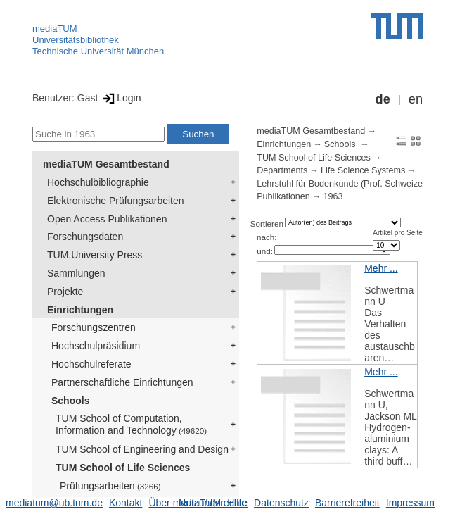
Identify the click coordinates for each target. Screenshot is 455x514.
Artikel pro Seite (398, 233)
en (416, 99)
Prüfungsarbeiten (110, 485)
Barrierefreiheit (347, 502)
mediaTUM (54, 28)
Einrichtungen (80, 309)
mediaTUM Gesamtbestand (106, 164)
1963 (332, 196)
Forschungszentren (93, 327)
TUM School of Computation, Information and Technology (131, 424)
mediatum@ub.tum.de (54, 502)
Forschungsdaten (85, 236)
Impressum (410, 502)
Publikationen (283, 196)
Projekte (65, 291)
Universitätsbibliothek (75, 40)
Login (121, 98)
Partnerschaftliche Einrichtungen (122, 382)
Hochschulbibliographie (98, 182)
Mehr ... (380, 268)
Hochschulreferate (91, 364)
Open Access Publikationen (107, 219)
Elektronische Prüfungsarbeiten (115, 200)
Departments (282, 170)
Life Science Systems (363, 170)
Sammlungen (76, 273)
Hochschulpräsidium (95, 345)
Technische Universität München (98, 51)
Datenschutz (281, 502)
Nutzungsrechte (213, 502)
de (383, 99)
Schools (70, 400)
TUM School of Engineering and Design (142, 449)
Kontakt (125, 502)
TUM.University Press (94, 255)
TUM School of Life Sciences (123, 467)
